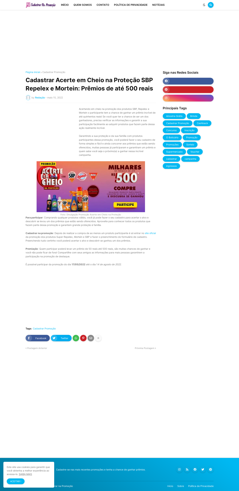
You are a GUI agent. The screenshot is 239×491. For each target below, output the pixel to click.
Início (170, 486)
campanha (190, 158)
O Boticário (172, 137)
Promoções (172, 144)
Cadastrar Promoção (53, 72)
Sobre (180, 486)
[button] (204, 5)
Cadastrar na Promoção (60, 486)
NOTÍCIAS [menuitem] (158, 4)
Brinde (193, 116)
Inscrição (189, 130)
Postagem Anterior (37, 348)
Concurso (171, 130)
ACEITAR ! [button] (15, 481)
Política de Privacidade (201, 486)
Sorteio (190, 144)
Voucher (194, 151)
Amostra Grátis (174, 116)
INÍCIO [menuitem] (65, 4)
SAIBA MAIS (25, 474)
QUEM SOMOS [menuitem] (83, 4)
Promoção (191, 137)
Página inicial (33, 72)
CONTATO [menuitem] (103, 4)
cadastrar (171, 158)
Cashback (202, 123)
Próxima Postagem (144, 348)
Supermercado (174, 151)
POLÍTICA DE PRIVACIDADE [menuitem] (131, 4)
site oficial (150, 233)
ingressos (171, 165)
